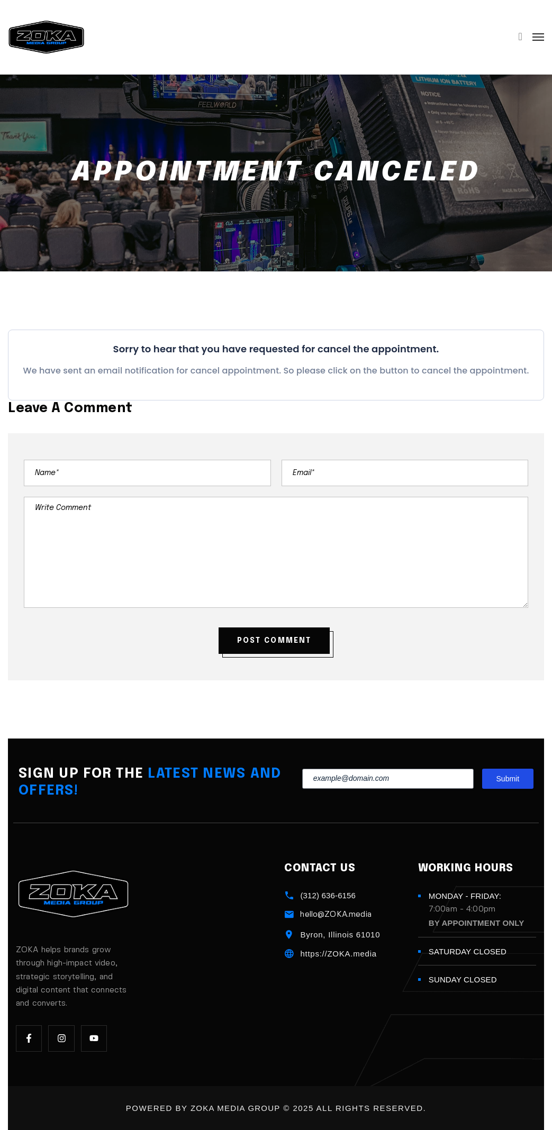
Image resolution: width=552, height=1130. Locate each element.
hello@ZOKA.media (335, 914)
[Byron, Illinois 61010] (289, 934)
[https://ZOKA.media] (289, 954)
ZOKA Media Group (235, 1108)
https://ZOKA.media (338, 953)
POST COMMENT (274, 640)
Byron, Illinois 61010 (340, 934)
